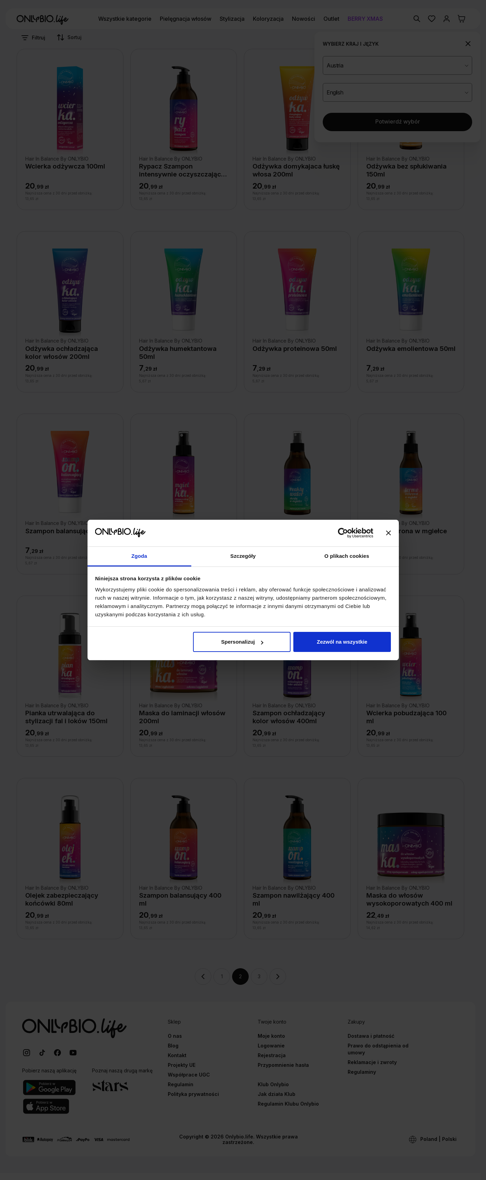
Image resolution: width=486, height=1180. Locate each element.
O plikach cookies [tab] (346, 556)
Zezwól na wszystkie (342, 642)
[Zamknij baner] (388, 532)
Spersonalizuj (242, 642)
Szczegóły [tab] (243, 556)
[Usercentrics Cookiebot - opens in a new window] (343, 533)
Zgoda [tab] (139, 556)
